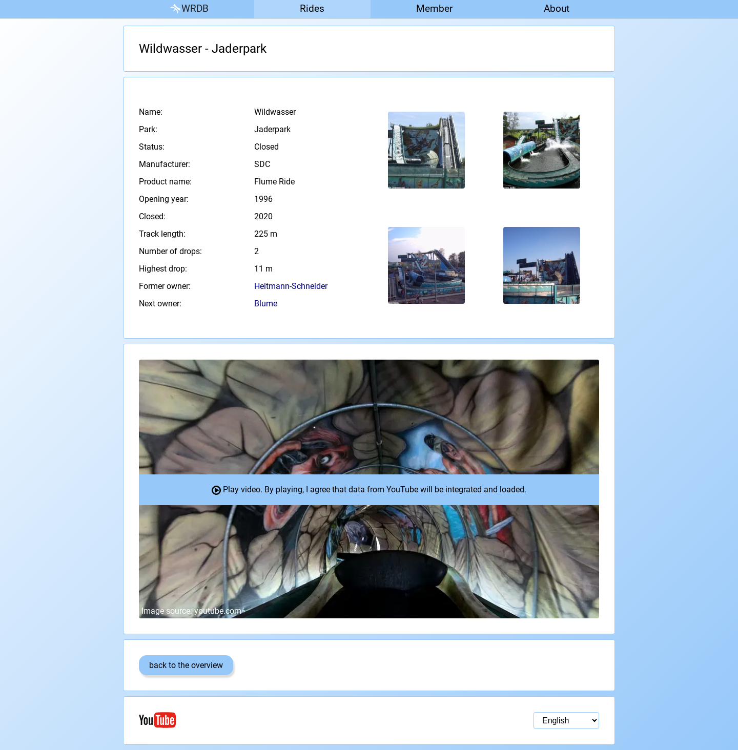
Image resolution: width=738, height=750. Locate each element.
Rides (312, 8)
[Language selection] (566, 720)
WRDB (189, 9)
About (556, 8)
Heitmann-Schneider (290, 286)
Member (434, 8)
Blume (265, 303)
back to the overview (186, 665)
